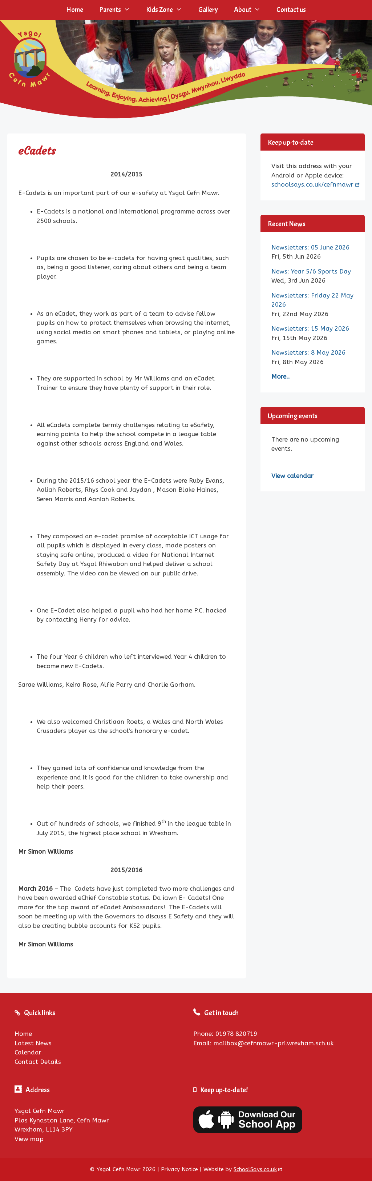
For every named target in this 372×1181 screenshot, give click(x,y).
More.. (280, 376)
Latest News (33, 1043)
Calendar (28, 1052)
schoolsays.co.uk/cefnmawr (312, 184)
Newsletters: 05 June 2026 (310, 247)
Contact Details (38, 1061)
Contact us (291, 9)
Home (74, 9)
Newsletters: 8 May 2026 (308, 352)
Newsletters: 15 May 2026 (310, 328)
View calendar (292, 475)
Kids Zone (168, 10)
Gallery (208, 9)
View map (29, 1138)
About (251, 10)
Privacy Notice (179, 1169)
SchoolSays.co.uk (255, 1169)
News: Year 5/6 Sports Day (311, 271)
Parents (118, 10)
